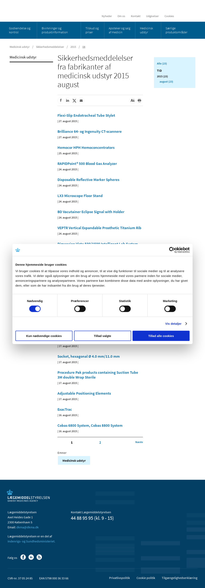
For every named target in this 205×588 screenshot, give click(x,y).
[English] (182, 16)
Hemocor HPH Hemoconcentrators (86, 147)
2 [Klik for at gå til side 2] (100, 442)
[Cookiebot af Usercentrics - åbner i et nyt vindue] (172, 250)
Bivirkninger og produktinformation (55, 30)
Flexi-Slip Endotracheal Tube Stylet (86, 115)
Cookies (169, 16)
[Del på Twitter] (74, 100)
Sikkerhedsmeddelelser (50, 47)
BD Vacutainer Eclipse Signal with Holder (90, 211)
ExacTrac (64, 409)
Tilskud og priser (92, 30)
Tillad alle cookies (161, 335)
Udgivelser (152, 16)
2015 (73, 47)
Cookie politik (146, 578)
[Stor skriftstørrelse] (132, 100)
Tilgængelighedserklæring (179, 578)
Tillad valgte (102, 335)
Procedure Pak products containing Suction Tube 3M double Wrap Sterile (97, 375)
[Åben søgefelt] (191, 16)
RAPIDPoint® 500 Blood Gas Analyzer (87, 163)
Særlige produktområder (176, 30)
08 (83, 47)
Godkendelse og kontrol (19, 30)
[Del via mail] (81, 100)
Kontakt (136, 16)
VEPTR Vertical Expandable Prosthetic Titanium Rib (99, 227)
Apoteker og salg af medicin (119, 30)
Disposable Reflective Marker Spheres (88, 179)
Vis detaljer (173, 323)
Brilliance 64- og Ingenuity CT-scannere (89, 131)
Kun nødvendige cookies (44, 335)
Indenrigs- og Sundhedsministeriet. (31, 541)
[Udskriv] (139, 100)
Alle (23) (162, 63)
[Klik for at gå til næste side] (139, 442)
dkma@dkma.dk (27, 527)
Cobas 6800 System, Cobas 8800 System (90, 425)
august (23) (166, 81)
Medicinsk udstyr (146, 30)
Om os (121, 16)
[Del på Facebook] (60, 100)
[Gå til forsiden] (36, 10)
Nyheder (107, 16)
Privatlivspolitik (119, 578)
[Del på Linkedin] (67, 100)
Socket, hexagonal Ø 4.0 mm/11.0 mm (88, 356)
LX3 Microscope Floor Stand (80, 195)
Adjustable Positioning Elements (84, 393)
